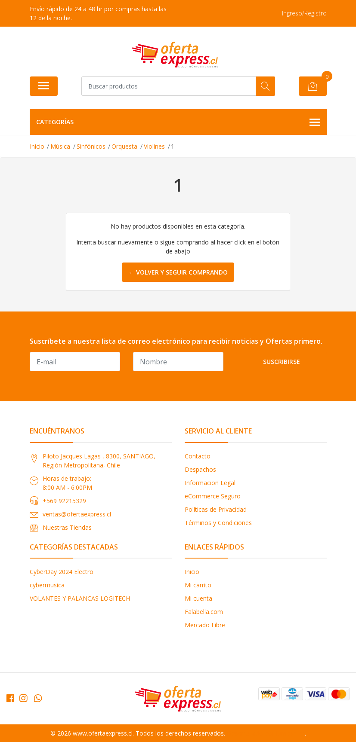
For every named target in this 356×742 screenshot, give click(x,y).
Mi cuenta (198, 598)
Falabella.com (204, 612)
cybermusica (47, 585)
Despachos (200, 469)
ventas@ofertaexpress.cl (77, 514)
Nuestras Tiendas (67, 527)
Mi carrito (198, 585)
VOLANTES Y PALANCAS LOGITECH (80, 598)
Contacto (198, 456)
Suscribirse (281, 361)
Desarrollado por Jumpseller (266, 733)
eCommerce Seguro (213, 496)
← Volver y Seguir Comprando (178, 272)
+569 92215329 (64, 501)
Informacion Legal (210, 483)
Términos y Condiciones (218, 523)
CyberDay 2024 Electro (61, 572)
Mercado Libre (205, 625)
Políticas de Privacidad (216, 509)
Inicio (192, 572)
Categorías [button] (178, 122)
